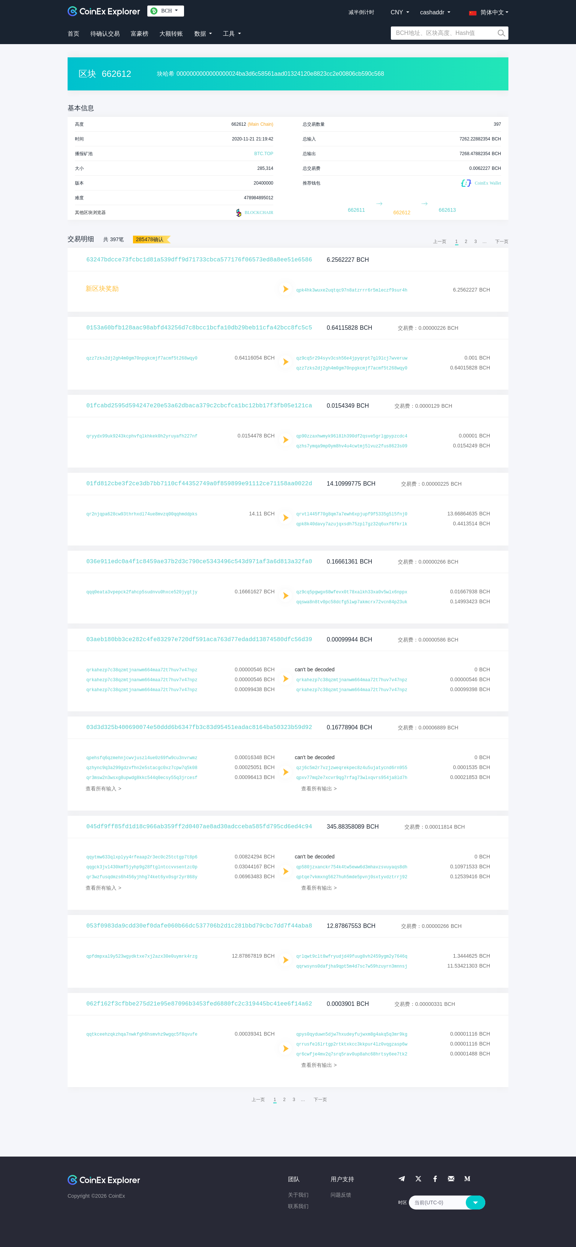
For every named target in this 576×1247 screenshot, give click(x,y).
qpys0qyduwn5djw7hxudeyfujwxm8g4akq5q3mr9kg (351, 1034)
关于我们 (298, 1195)
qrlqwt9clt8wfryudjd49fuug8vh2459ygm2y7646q (351, 956)
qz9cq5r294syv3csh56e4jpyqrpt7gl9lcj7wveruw (351, 358)
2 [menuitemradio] (466, 241)
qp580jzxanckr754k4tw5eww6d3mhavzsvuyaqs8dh (351, 867)
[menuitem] (501, 241)
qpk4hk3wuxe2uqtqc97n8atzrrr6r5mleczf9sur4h (351, 290)
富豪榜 (139, 34)
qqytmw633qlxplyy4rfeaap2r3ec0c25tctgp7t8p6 (141, 857)
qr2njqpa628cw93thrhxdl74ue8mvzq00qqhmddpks (141, 514)
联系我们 (298, 1206)
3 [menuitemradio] (475, 241)
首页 (73, 34)
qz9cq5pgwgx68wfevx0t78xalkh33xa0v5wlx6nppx (351, 592)
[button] (484, 11)
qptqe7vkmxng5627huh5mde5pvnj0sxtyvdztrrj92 (351, 877)
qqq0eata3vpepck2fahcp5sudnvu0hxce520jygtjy (141, 592)
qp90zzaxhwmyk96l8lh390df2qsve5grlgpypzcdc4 (351, 436)
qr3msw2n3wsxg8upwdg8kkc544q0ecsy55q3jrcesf (141, 777)
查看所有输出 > (319, 789)
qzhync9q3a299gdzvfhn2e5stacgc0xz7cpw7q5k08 (141, 768)
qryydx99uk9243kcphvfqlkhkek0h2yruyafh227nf (141, 436)
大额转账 (171, 34)
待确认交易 (105, 34)
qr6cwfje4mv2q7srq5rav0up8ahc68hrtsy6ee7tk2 (351, 1054)
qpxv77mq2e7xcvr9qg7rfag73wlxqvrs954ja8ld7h (351, 777)
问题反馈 (341, 1195)
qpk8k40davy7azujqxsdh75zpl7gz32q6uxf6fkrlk (351, 524)
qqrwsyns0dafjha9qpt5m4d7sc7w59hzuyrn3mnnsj (351, 966)
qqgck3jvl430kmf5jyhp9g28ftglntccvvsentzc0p (141, 867)
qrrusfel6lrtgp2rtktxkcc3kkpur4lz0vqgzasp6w (351, 1044)
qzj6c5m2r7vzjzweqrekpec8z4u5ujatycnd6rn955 (351, 768)
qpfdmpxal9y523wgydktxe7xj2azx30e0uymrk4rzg (141, 956)
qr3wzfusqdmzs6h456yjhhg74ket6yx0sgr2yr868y (141, 877)
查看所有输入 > (103, 789)
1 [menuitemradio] (456, 241)
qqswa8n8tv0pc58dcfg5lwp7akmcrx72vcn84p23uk (351, 602)
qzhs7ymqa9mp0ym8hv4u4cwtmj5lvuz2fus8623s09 (351, 446)
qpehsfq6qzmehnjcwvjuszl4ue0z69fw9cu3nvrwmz (141, 758)
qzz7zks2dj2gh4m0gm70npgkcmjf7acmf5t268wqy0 (141, 358)
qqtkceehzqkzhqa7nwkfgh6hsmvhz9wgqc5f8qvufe (141, 1034)
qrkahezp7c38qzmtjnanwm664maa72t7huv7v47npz (141, 670)
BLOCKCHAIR (253, 212)
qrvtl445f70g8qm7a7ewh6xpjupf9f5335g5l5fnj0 (351, 514)
